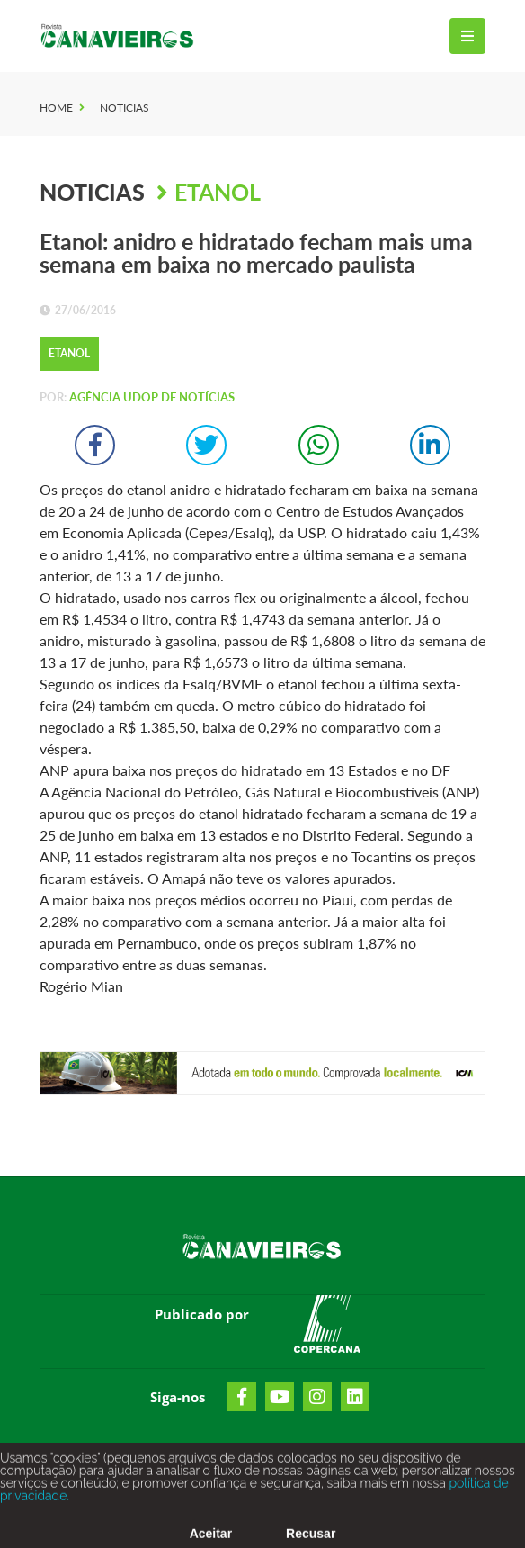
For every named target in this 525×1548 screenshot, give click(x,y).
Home (56, 107)
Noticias (124, 107)
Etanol (217, 191)
